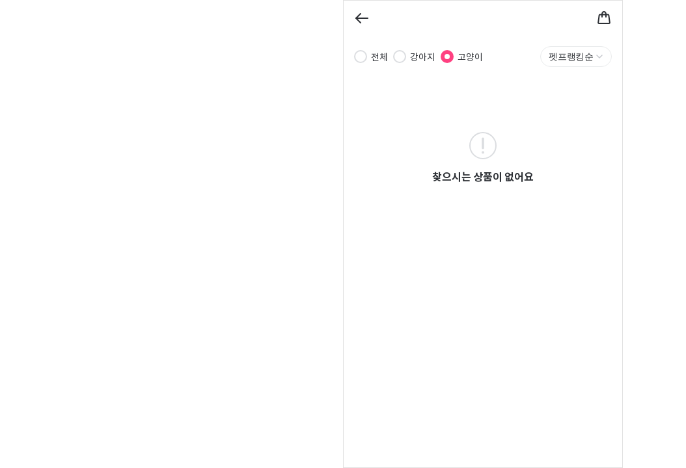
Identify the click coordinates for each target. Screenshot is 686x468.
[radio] (360, 56)
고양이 (470, 56)
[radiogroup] (418, 56)
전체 (379, 56)
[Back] (362, 18)
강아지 (422, 56)
